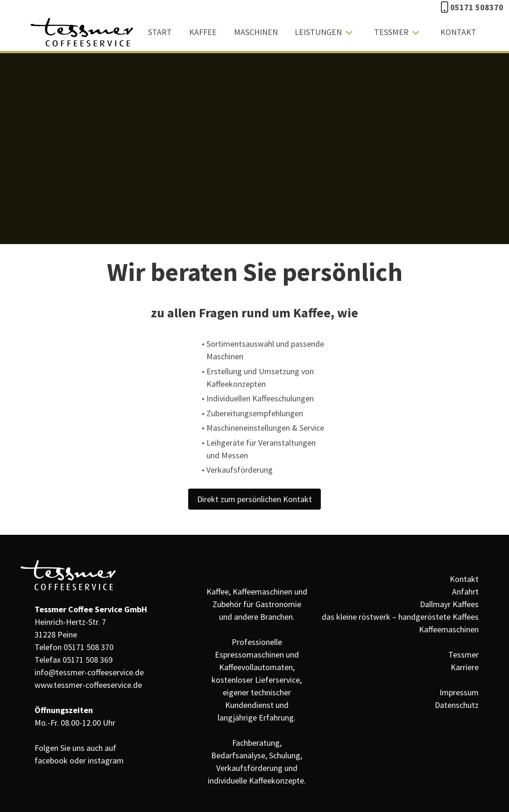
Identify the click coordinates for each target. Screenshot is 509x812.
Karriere (465, 667)
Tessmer (391, 32)
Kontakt (458, 32)
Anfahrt (465, 591)
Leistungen (318, 32)
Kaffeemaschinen (449, 629)
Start (160, 32)
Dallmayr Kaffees (449, 604)
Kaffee (203, 32)
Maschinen (256, 32)
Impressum (459, 692)
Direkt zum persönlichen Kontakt (254, 499)
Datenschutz (457, 705)
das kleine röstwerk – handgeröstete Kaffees (400, 616)
